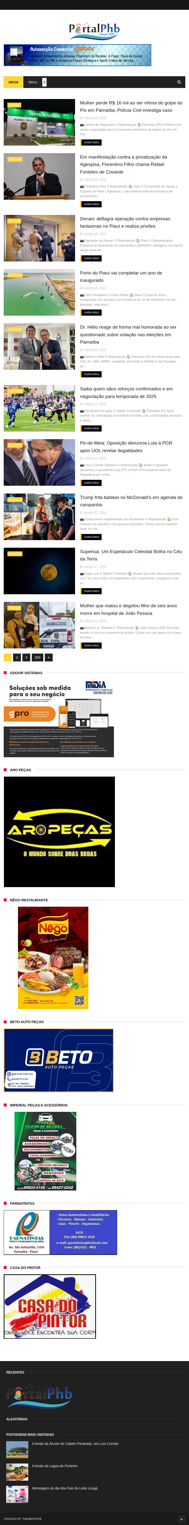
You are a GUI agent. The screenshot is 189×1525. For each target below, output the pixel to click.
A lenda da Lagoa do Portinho (55, 1466)
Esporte (15, 391)
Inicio (13, 82)
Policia (14, 105)
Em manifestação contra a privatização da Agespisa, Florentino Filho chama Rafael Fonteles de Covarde (123, 164)
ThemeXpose (32, 1518)
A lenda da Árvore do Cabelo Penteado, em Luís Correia (75, 1444)
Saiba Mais (91, 142)
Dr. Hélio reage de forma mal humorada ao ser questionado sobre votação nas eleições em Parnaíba (128, 334)
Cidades (15, 553)
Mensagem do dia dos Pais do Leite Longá (64, 1488)
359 (37, 657)
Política (15, 159)
